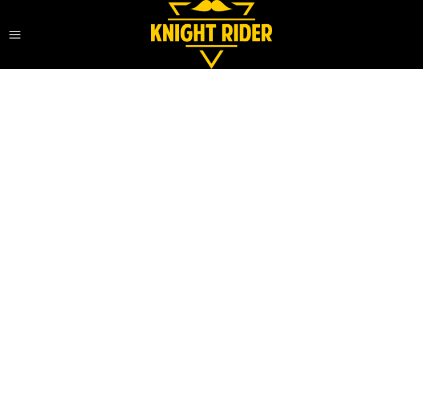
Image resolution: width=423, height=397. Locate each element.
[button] (14, 34)
